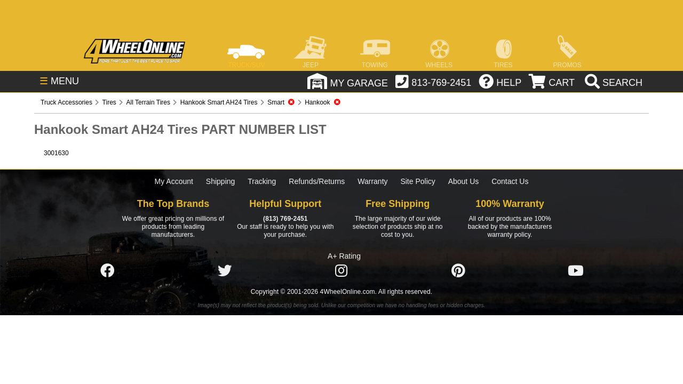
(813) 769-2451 (285, 218)
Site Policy (417, 181)
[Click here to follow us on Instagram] (341, 271)
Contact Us (509, 181)
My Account (174, 181)
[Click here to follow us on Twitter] (224, 271)
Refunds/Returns (317, 181)
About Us (463, 181)
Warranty (372, 181)
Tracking (262, 181)
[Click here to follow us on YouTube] (575, 271)
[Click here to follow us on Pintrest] (458, 271)
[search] (612, 82)
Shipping (220, 181)
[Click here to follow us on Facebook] (107, 271)
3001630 (56, 153)
